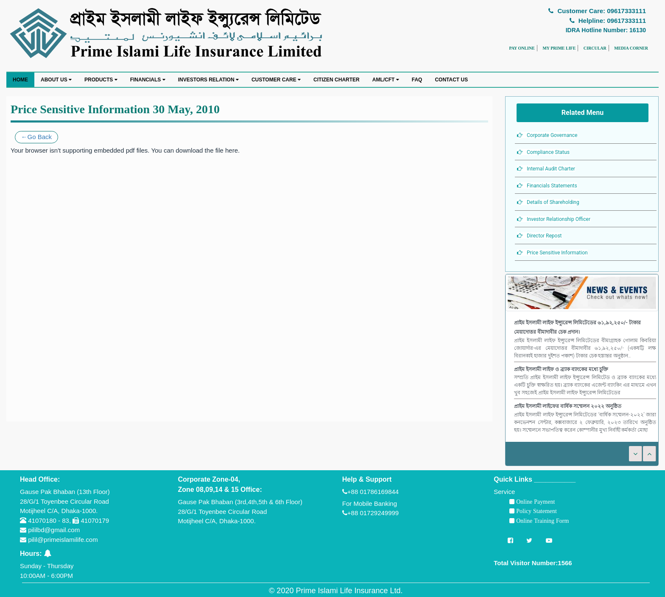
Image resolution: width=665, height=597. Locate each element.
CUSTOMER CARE (276, 80)
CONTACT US (451, 80)
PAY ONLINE (521, 48)
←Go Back (36, 136)
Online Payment (534, 502)
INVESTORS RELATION (208, 80)
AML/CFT (385, 80)
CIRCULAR (595, 48)
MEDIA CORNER (631, 48)
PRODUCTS (100, 80)
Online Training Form (541, 521)
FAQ (417, 80)
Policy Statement (535, 511)
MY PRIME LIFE (559, 48)
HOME (20, 80)
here (231, 150)
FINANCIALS (147, 80)
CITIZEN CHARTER (336, 80)
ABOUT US (56, 80)
